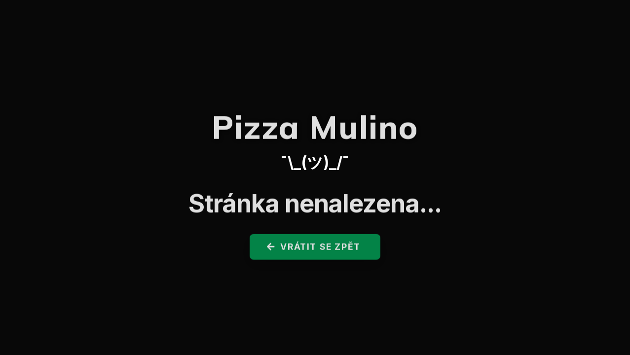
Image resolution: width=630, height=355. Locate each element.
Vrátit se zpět (314, 249)
